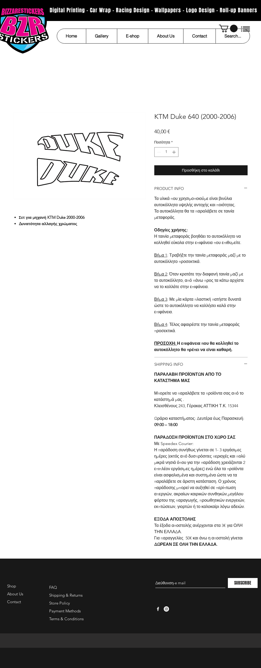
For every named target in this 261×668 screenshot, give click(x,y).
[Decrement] (158, 152)
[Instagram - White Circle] (166, 609)
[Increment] (174, 152)
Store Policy (59, 603)
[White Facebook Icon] (158, 609)
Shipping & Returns (66, 595)
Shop (11, 586)
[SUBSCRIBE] (243, 583)
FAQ (53, 587)
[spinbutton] (166, 152)
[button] (228, 28)
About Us (15, 593)
